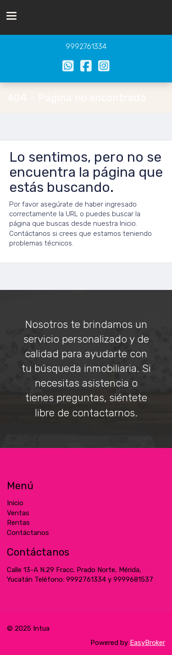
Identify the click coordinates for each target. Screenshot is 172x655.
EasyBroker (147, 643)
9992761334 (86, 46)
